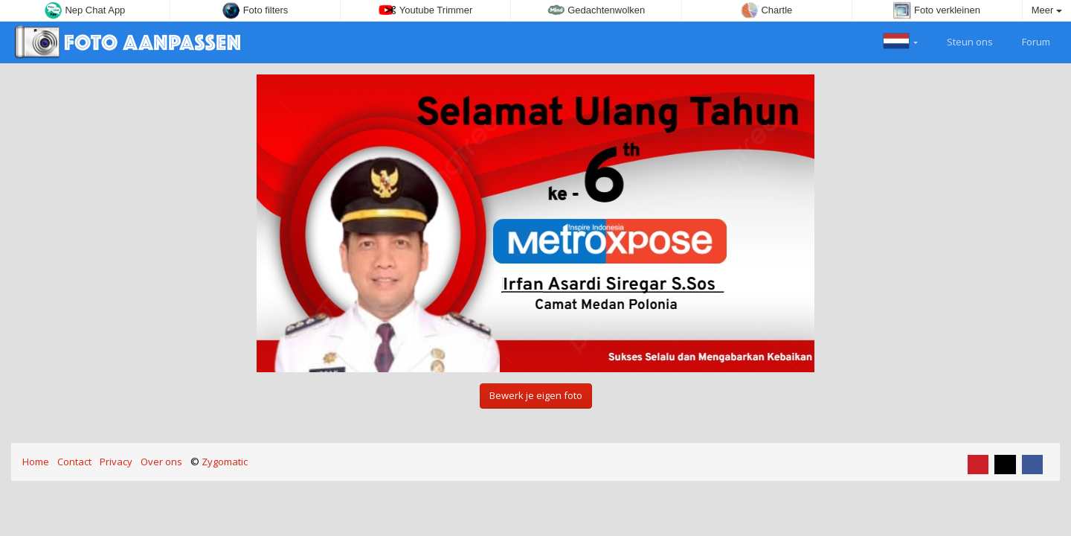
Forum (1027, 40)
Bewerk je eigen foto (535, 395)
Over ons (161, 461)
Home (35, 461)
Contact (74, 461)
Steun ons (961, 40)
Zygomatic (225, 461)
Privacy (116, 461)
